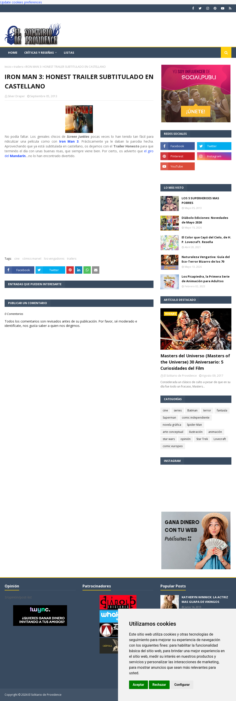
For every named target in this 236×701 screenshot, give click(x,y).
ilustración (196, 432)
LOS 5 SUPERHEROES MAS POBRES (200, 200)
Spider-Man (194, 425)
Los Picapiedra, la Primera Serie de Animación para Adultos (206, 278)
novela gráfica (172, 425)
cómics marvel (31, 259)
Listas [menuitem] (69, 52)
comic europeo (173, 446)
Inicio (8, 67)
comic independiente (195, 417)
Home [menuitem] (12, 52)
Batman (192, 410)
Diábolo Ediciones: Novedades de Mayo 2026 (205, 220)
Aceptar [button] (138, 684)
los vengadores (54, 259)
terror (207, 410)
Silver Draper (16, 96)
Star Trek (202, 439)
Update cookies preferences (21, 2)
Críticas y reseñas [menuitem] (39, 52)
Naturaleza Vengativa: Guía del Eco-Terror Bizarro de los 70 (206, 259)
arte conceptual (173, 432)
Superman (169, 417)
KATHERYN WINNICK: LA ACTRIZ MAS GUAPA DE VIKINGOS (205, 599)
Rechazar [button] (159, 684)
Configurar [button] (182, 684)
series (178, 410)
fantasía (222, 410)
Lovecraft (220, 439)
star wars (169, 439)
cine (17, 259)
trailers (18, 67)
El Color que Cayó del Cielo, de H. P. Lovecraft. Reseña (206, 239)
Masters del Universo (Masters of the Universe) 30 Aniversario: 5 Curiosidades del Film (195, 362)
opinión (185, 439)
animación (215, 432)
